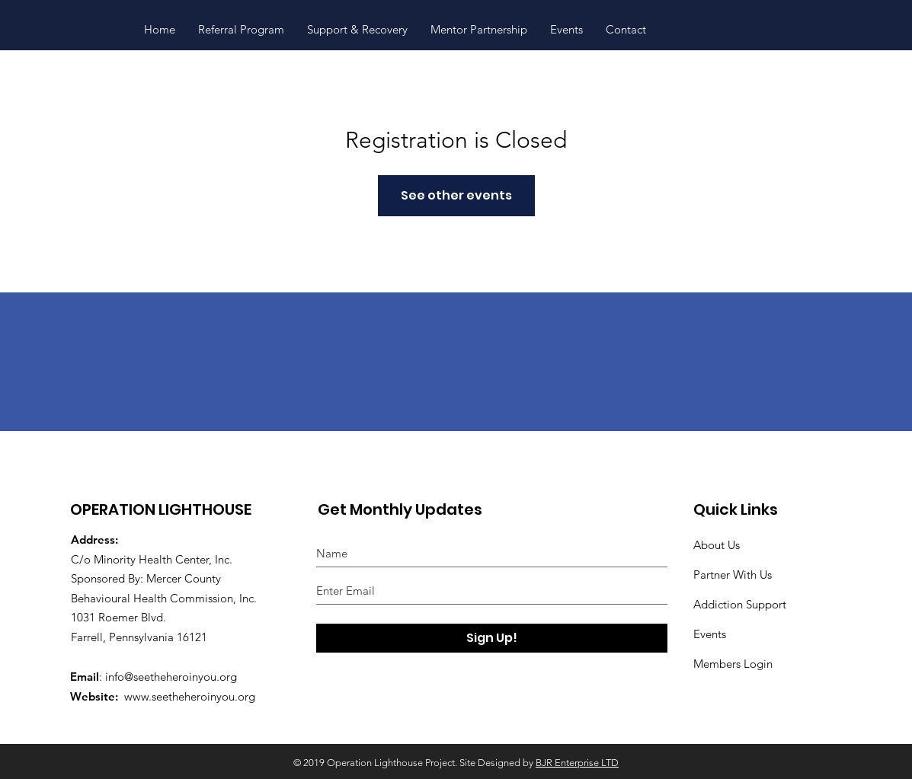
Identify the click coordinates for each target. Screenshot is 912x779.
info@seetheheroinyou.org (171, 676)
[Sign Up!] (491, 638)
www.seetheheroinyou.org (189, 696)
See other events (456, 195)
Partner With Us (732, 574)
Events (709, 634)
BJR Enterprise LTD (577, 762)
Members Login (733, 663)
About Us (716, 545)
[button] (357, 29)
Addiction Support (739, 604)
